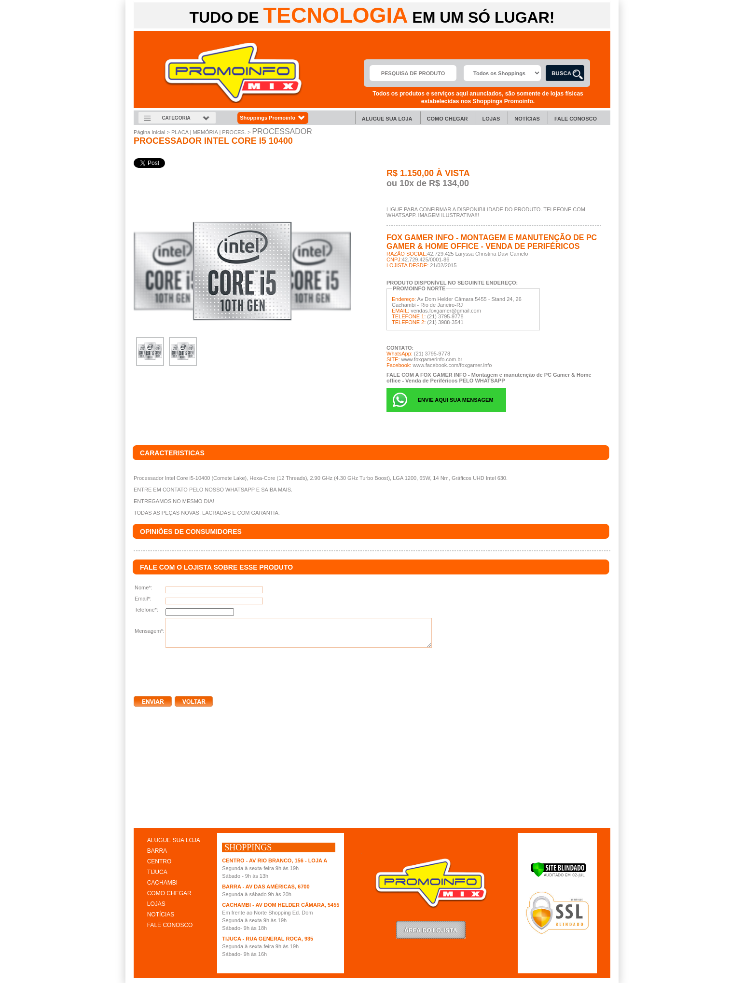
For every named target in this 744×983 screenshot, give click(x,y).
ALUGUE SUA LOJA (173, 840)
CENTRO (159, 861)
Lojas (491, 119)
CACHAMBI (162, 882)
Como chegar (447, 119)
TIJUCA (157, 872)
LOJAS (156, 904)
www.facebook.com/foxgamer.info (452, 365)
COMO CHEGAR (169, 893)
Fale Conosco (575, 119)
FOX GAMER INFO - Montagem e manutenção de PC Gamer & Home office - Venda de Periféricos (491, 241)
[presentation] (207, 670)
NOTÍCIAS (161, 914)
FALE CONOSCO (170, 925)
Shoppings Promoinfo (273, 118)
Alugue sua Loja (387, 119)
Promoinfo (233, 73)
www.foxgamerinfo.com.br (432, 359)
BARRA (157, 850)
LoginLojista (431, 930)
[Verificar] (558, 875)
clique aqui (147, 818)
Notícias (527, 119)
